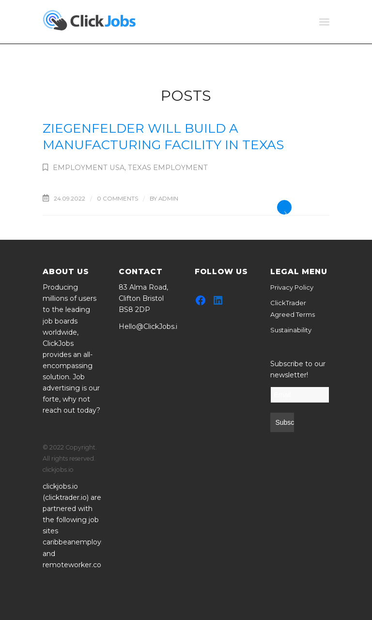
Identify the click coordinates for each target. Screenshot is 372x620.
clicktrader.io (66, 497)
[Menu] (324, 22)
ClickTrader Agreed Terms (292, 308)
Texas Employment (168, 167)
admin (168, 198)
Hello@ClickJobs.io (150, 326)
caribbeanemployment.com (90, 542)
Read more (284, 207)
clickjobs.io (60, 486)
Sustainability (290, 330)
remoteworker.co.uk (77, 564)
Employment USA (88, 167)
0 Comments (117, 198)
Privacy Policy (291, 287)
